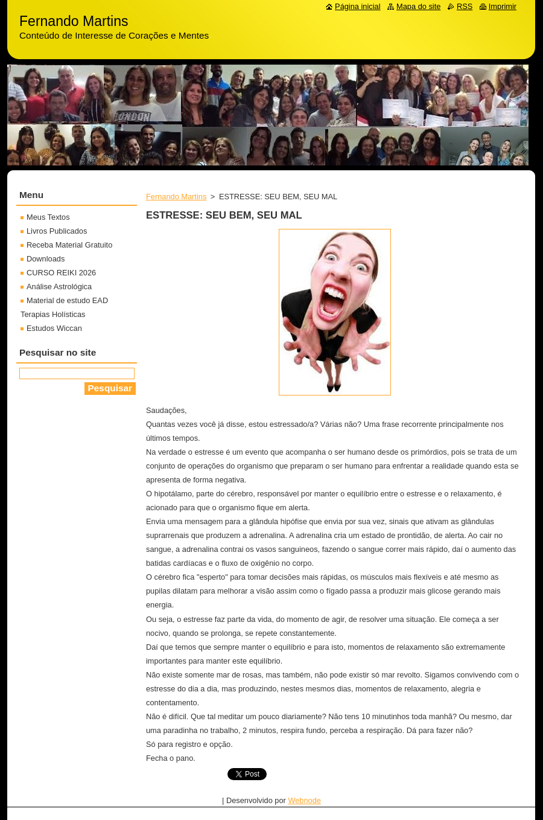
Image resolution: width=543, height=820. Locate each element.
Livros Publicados (57, 230)
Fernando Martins (176, 196)
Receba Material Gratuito (69, 244)
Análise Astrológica (59, 286)
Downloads (46, 258)
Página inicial (357, 6)
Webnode (304, 800)
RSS (464, 6)
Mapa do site (418, 6)
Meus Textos (48, 217)
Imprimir (502, 6)
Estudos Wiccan (54, 328)
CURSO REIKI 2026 (61, 272)
